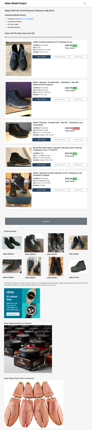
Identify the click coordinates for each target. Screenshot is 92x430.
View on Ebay (41, 57)
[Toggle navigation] (84, 3)
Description (62, 57)
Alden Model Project (16, 3)
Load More (46, 221)
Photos (80, 57)
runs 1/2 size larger (26, 19)
